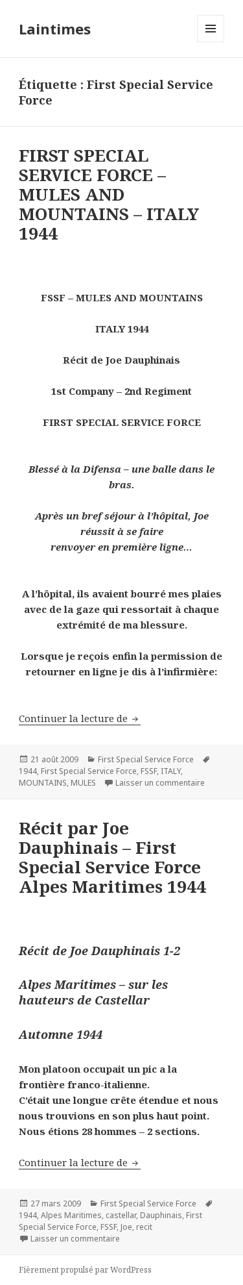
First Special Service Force (146, 759)
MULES (83, 782)
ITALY (171, 771)
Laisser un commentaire (160, 782)
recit (144, 1226)
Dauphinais (161, 1215)
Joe (126, 1226)
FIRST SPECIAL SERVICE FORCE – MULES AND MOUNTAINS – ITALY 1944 (109, 194)
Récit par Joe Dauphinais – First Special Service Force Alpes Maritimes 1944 (112, 857)
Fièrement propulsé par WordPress (85, 1269)
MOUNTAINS (43, 782)
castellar (121, 1215)
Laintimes (55, 28)
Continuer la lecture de (80, 718)
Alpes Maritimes (71, 1215)
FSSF (149, 771)
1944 (28, 771)
